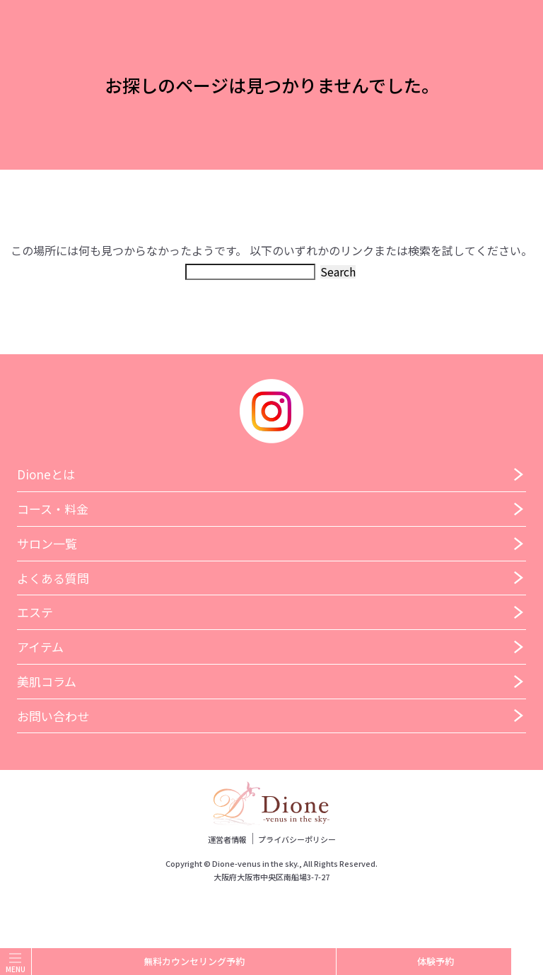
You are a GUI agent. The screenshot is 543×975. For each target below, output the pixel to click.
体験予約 (424, 961)
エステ (35, 612)
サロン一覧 (47, 543)
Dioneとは (46, 474)
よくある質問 (53, 578)
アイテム (40, 646)
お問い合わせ (53, 716)
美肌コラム (46, 681)
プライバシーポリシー (297, 839)
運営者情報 (227, 839)
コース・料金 (52, 509)
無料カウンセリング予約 (184, 962)
